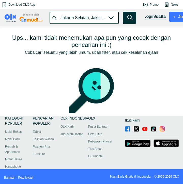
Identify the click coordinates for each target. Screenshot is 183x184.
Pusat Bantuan (98, 126)
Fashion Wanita (43, 139)
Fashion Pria (41, 146)
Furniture (39, 154)
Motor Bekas (13, 159)
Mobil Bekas (13, 132)
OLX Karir (67, 126)
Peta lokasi (25, 177)
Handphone (13, 166)
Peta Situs (95, 134)
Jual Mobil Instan (71, 134)
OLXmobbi (95, 156)
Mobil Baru (12, 139)
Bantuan (10, 177)
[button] (18, 5)
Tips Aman (95, 149)
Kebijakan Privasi (100, 141)
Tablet (37, 132)
